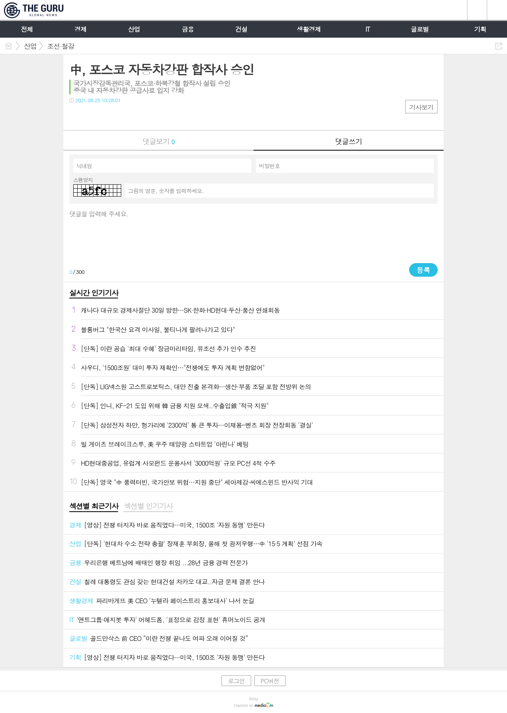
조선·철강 (60, 46)
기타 (124, 116)
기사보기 (421, 107)
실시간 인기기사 (93, 293)
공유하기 (498, 45)
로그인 (236, 681)
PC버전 (270, 681)
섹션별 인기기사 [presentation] (148, 506)
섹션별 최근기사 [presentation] (93, 506)
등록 (423, 270)
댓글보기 (158, 141)
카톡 (108, 116)
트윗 (92, 116)
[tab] (94, 506)
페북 (76, 116)
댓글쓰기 (348, 141)
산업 (30, 46)
